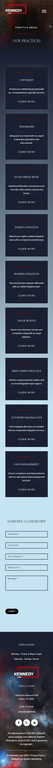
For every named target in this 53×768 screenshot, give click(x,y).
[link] (16, 13)
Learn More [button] (26, 102)
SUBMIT (12, 611)
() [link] (26, 707)
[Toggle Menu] (44, 11)
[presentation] (26, 598)
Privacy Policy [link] (37, 755)
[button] (18, 722)
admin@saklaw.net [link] (26, 712)
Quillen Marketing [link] (32, 759)
